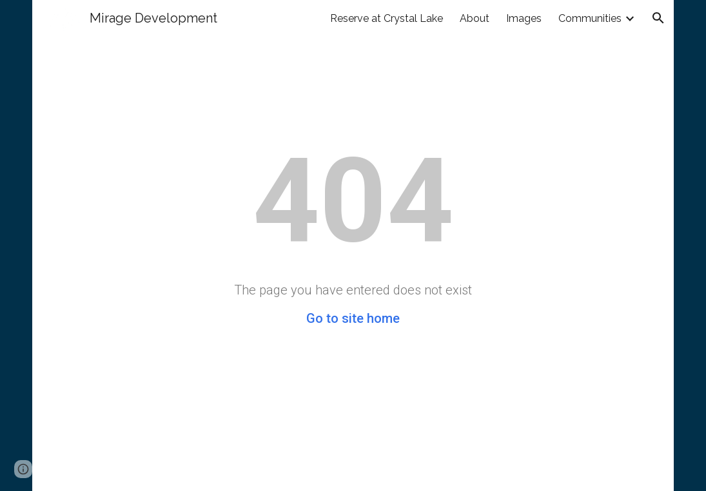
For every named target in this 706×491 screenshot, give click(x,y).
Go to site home (353, 318)
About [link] (474, 18)
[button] (658, 18)
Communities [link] (590, 18)
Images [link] (524, 18)
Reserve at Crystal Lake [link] (386, 18)
